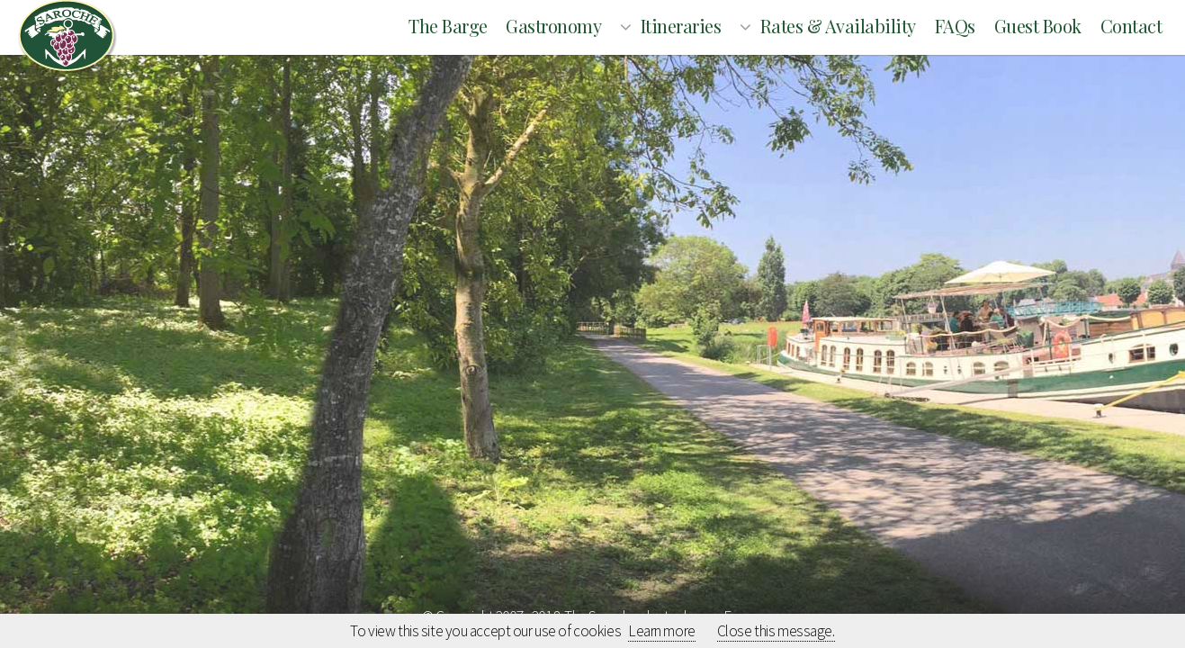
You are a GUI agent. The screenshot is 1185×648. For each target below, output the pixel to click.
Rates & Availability (838, 26)
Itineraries (681, 26)
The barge (448, 26)
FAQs (955, 26)
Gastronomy (553, 26)
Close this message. (776, 631)
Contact (1131, 26)
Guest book (1038, 26)
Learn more (662, 631)
